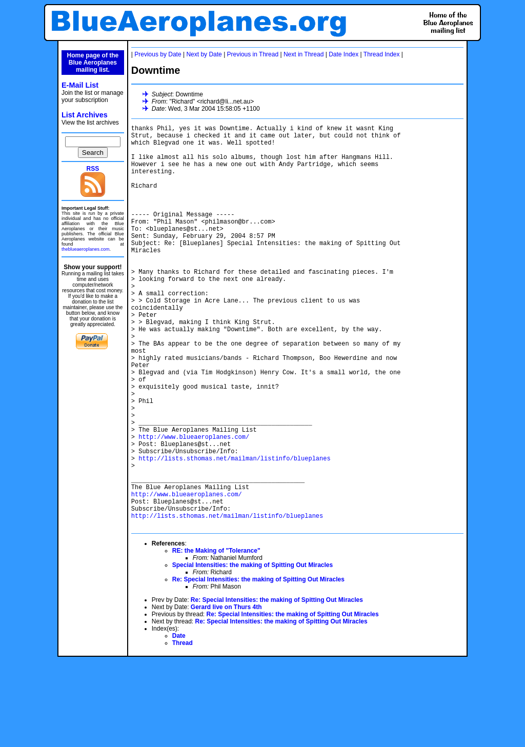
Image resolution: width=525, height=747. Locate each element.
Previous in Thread (253, 54)
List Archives (85, 115)
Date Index (343, 54)
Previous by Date (157, 54)
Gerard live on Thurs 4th (226, 693)
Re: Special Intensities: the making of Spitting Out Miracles (258, 665)
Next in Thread (304, 54)
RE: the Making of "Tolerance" (216, 636)
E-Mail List (80, 85)
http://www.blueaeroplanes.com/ (193, 504)
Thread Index (382, 54)
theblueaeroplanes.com (86, 249)
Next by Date (203, 54)
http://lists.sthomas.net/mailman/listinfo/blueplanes (234, 530)
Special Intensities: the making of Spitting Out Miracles (252, 651)
